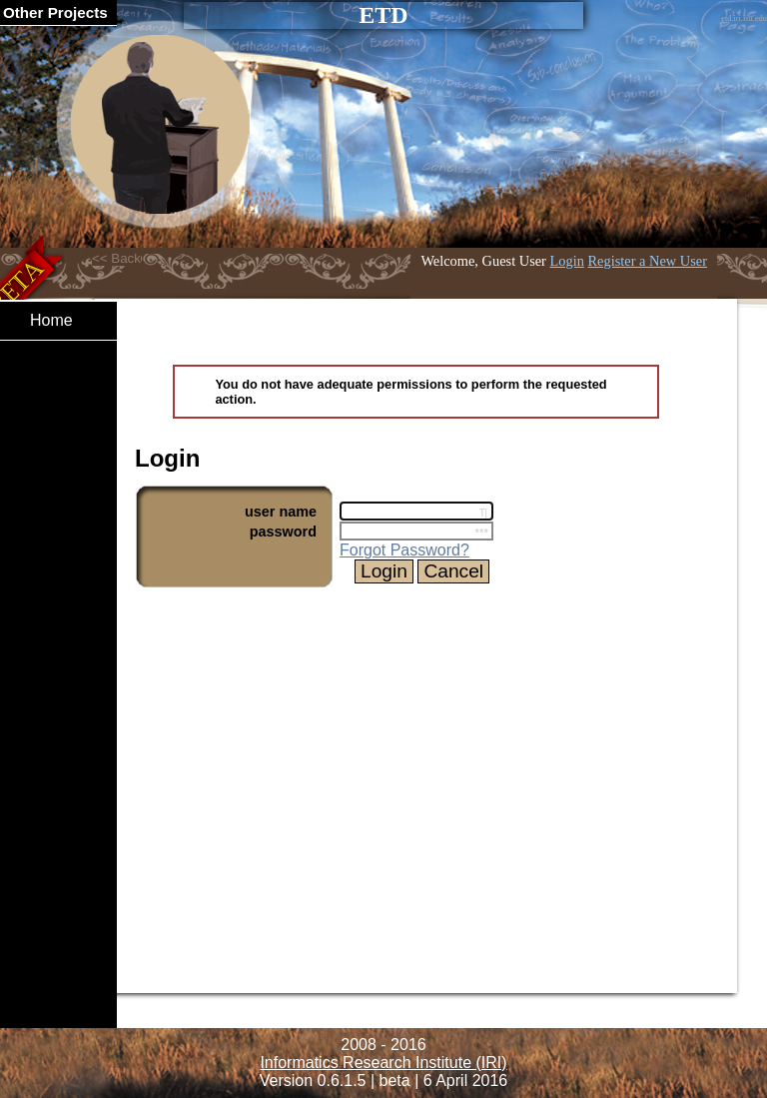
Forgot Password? (404, 550)
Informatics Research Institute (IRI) (383, 1062)
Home (51, 320)
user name (281, 512)
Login (567, 261)
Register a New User (647, 261)
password (283, 532)
